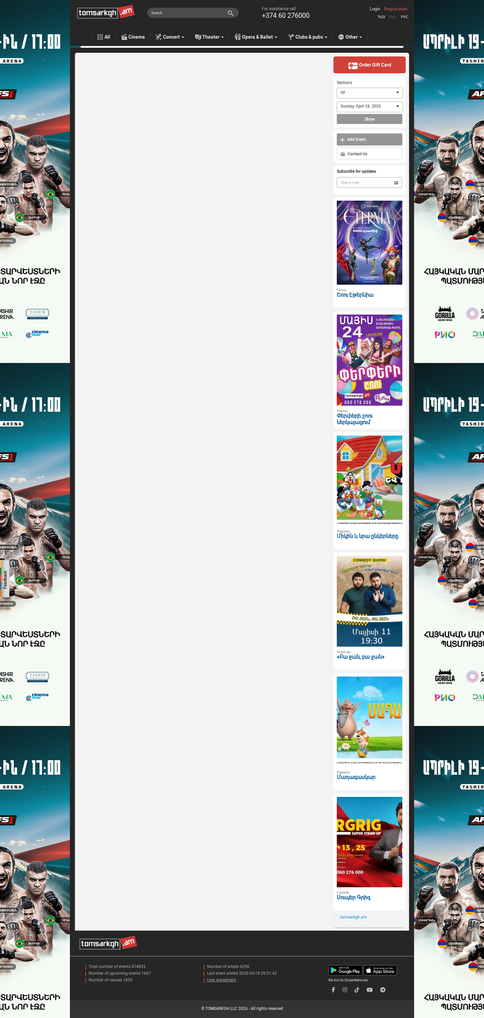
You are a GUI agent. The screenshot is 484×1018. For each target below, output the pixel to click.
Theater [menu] (213, 37)
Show (370, 119)
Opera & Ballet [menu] (259, 37)
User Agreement (221, 980)
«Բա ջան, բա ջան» (361, 657)
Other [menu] (354, 37)
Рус (404, 17)
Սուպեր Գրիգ (353, 897)
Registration (395, 9)
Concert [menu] (173, 37)
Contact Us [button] (353, 154)
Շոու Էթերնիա (355, 295)
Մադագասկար (356, 777)
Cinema (136, 37)
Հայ (381, 17)
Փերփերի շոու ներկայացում (354, 419)
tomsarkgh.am (353, 917)
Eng (393, 17)
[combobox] (370, 93)
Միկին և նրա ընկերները (367, 536)
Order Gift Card (369, 65)
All (107, 37)
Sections (344, 82)
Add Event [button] (353, 139)
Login (375, 9)
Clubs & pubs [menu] (311, 37)
